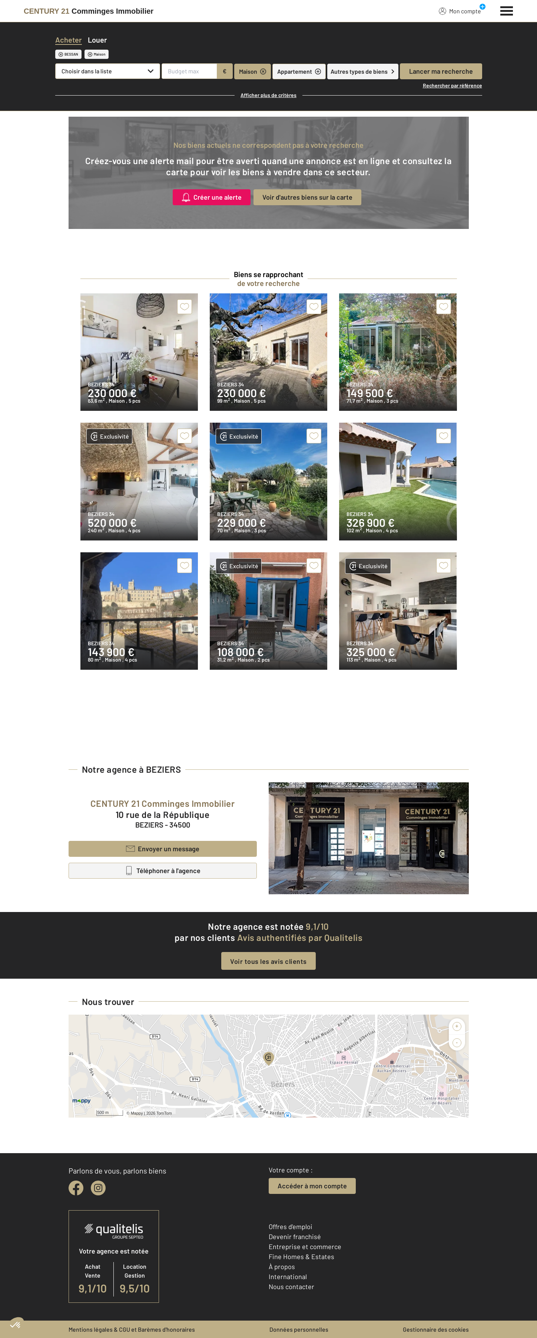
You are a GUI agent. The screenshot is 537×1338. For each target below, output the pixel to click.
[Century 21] (88, 11)
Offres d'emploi (290, 1226)
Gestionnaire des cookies (436, 1329)
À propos (282, 1266)
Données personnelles (298, 1329)
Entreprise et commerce (305, 1246)
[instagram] (98, 1188)
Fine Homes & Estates (301, 1256)
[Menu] (506, 10)
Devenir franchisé (295, 1236)
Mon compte (460, 11)
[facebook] (76, 1188)
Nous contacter (291, 1286)
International (288, 1276)
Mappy (137, 1113)
